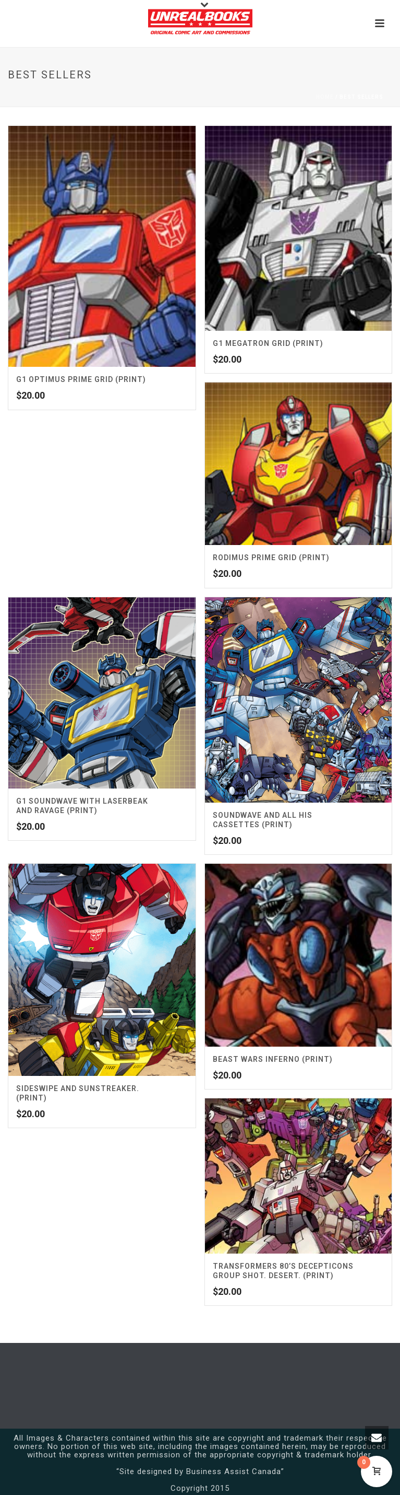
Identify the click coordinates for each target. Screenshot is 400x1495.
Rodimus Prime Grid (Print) (271, 557)
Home (325, 97)
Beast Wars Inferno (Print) (273, 1059)
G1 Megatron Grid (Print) (268, 343)
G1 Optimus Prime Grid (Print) (81, 379)
